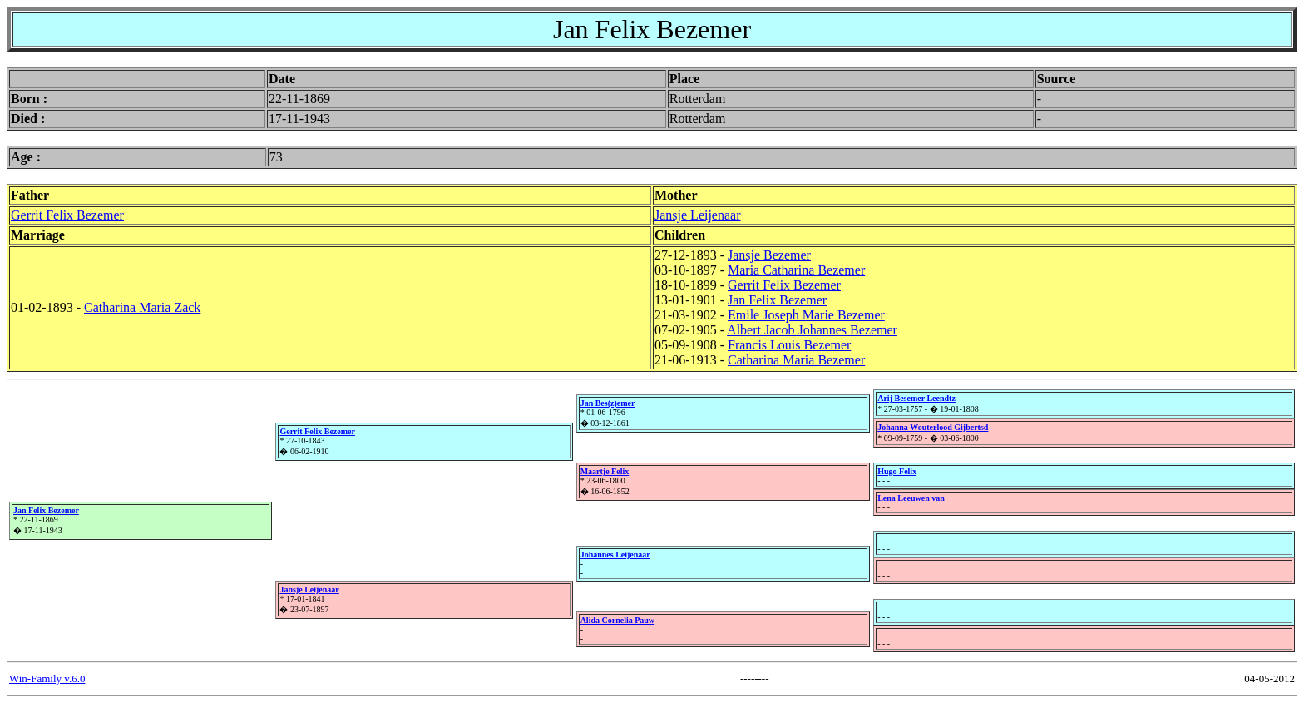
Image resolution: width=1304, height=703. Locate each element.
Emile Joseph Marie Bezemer (806, 315)
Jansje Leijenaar (697, 215)
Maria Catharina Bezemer (796, 270)
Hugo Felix (896, 471)
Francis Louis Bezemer (789, 345)
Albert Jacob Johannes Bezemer (812, 330)
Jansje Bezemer (769, 255)
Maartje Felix (605, 471)
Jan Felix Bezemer (777, 300)
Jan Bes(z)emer (607, 403)
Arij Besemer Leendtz (916, 398)
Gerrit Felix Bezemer (67, 215)
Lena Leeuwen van (911, 497)
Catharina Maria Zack (142, 307)
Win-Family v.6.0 (47, 678)
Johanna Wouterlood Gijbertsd (932, 427)
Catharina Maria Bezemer (796, 360)
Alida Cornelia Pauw (617, 620)
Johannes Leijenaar (615, 554)
